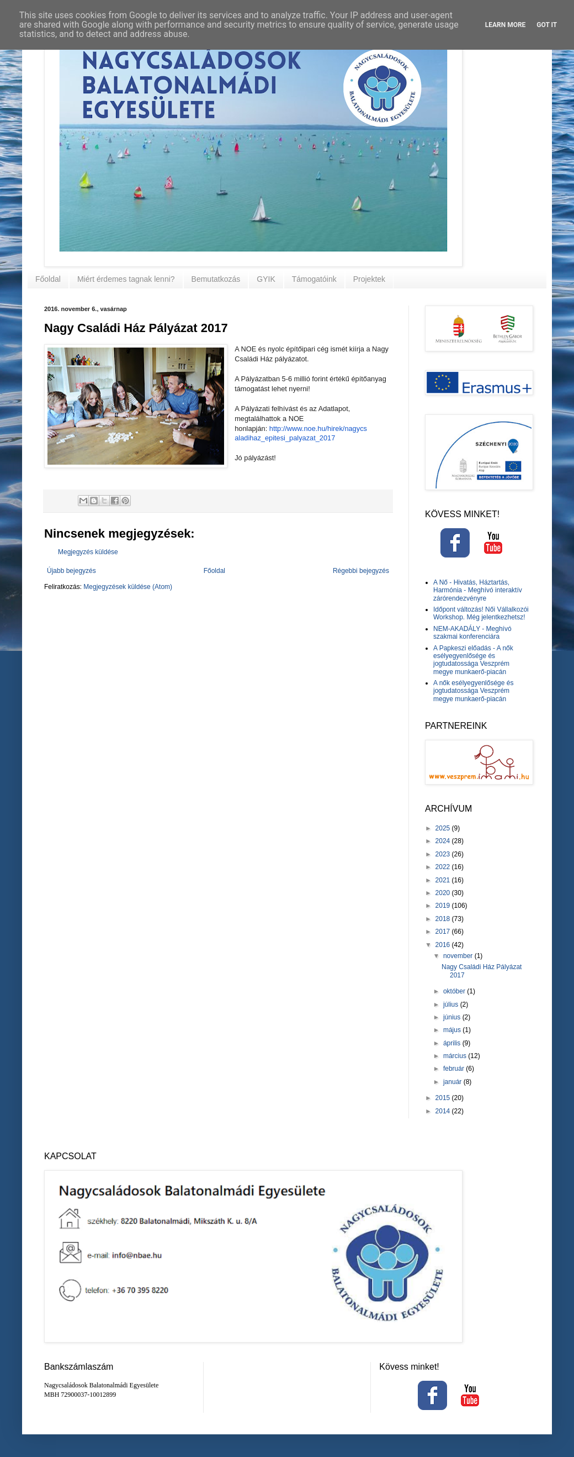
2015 (443, 1098)
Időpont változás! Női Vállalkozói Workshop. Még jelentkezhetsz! (481, 613)
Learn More (505, 25)
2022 (443, 867)
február (454, 1068)
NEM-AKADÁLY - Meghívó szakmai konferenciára (472, 632)
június (453, 1017)
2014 (443, 1111)
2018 (443, 919)
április (453, 1043)
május (453, 1030)
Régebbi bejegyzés (361, 571)
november (459, 956)
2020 (443, 893)
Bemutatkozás (216, 279)
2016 (443, 945)
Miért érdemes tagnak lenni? (126, 279)
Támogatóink (314, 279)
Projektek (369, 279)
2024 (443, 841)
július (451, 1004)
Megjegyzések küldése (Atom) (127, 587)
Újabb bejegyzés (71, 571)
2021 (443, 880)
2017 (443, 931)
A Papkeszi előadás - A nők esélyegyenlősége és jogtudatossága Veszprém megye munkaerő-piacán (473, 660)
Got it (546, 25)
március (455, 1056)
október (455, 991)
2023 (443, 854)
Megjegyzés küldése (88, 552)
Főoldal (48, 279)
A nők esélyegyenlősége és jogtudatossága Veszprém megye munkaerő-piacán (473, 691)
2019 (443, 905)
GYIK (266, 279)
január (453, 1082)
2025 (443, 828)
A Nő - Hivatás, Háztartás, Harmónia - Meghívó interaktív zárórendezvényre (477, 590)
